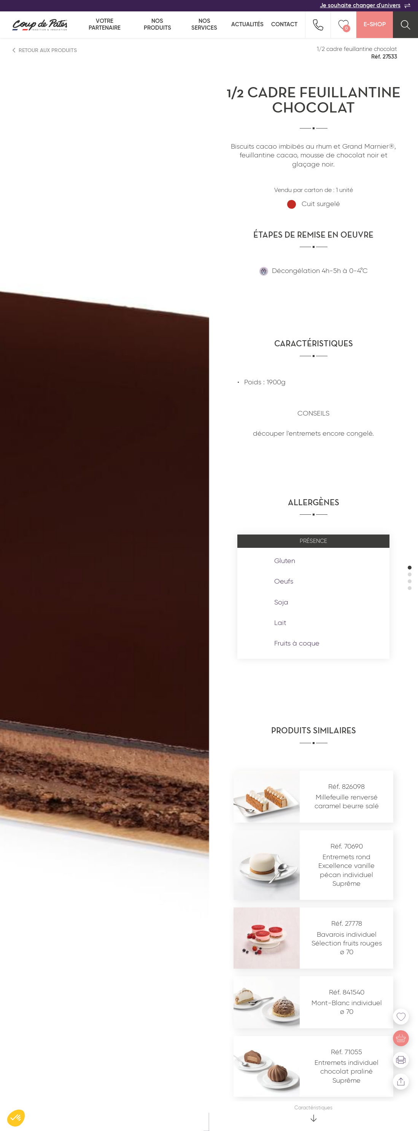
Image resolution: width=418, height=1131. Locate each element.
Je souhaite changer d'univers (365, 6)
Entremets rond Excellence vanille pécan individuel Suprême (346, 870)
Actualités (247, 24)
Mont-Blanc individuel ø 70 (347, 1007)
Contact (284, 24)
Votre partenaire (105, 24)
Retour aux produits (45, 50)
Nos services (204, 24)
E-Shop (375, 25)
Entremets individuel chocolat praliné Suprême (346, 1072)
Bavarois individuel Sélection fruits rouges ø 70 (347, 943)
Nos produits (157, 24)
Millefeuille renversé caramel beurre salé (347, 802)
